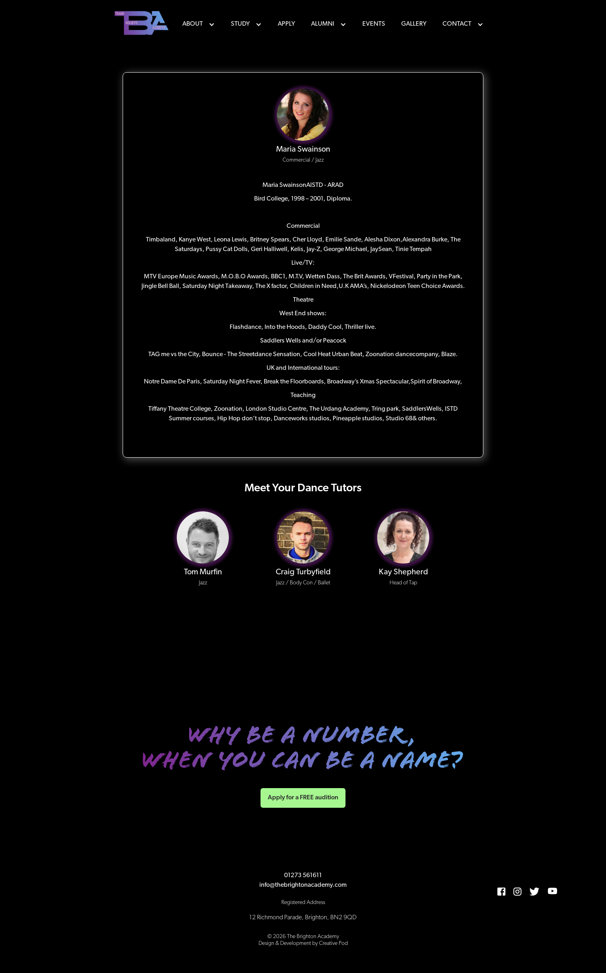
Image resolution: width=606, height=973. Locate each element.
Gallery (413, 24)
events (373, 24)
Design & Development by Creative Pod (303, 944)
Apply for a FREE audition (303, 798)
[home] (143, 24)
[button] (198, 24)
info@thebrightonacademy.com (303, 885)
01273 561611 (303, 875)
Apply (286, 24)
